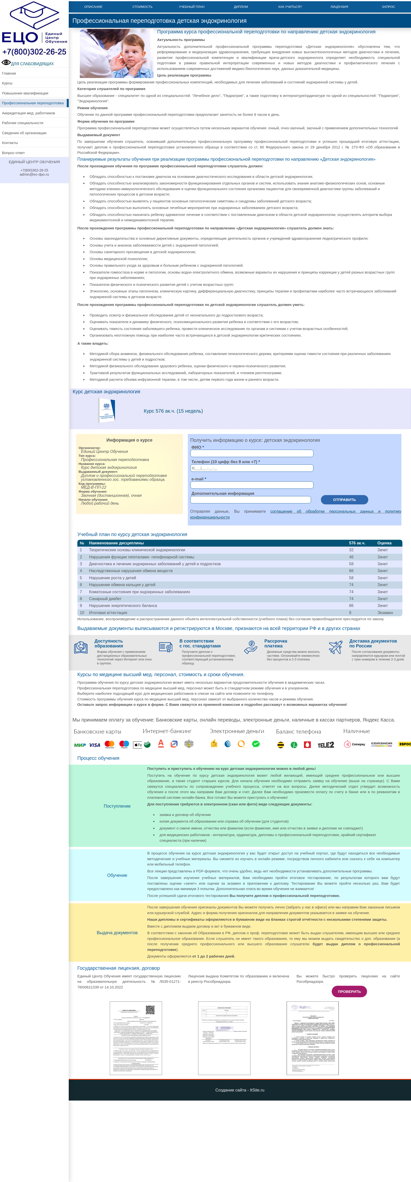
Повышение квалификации (25, 93)
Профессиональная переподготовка (33, 103)
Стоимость (142, 7)
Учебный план (192, 7)
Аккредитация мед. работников (28, 113)
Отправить (344, 500)
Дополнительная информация (223, 493)
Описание (93, 7)
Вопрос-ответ (13, 153)
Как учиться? (290, 7)
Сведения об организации (24, 133)
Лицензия (339, 7)
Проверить (349, 991)
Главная (9, 73)
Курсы (7, 83)
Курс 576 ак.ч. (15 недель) (173, 411)
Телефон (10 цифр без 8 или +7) (224, 462)
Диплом (241, 7)
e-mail (198, 479)
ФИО (196, 447)
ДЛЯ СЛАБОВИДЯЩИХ (27, 64)
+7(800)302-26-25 (34, 170)
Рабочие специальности (22, 123)
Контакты (10, 143)
